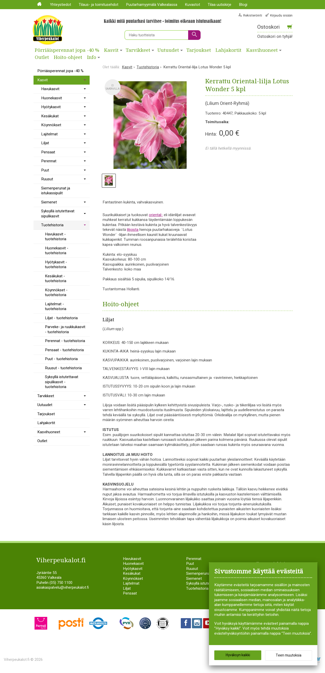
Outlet (42, 57)
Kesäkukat (50, 116)
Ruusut (47, 179)
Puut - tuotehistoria (61, 359)
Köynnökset (51, 125)
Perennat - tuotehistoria (65, 341)
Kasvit (111, 50)
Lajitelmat (49, 134)
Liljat (45, 143)
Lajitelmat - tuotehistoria (55, 306)
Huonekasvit (51, 98)
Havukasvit (50, 89)
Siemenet (49, 202)
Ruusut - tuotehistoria (63, 368)
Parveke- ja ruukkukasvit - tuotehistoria (65, 329)
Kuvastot (192, 4)
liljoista (132, 229)
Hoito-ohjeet (68, 57)
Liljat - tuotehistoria (61, 318)
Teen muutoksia (288, 655)
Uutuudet (168, 50)
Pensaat (48, 152)
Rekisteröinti (252, 15)
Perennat (48, 161)
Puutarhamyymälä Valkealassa (151, 4)
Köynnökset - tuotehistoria (56, 292)
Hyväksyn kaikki (238, 655)
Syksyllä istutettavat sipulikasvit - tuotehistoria (61, 382)
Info (91, 57)
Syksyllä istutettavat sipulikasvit (57, 213)
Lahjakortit (228, 50)
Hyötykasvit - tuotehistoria (56, 264)
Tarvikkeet (138, 50)
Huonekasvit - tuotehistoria (56, 250)
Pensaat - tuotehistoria (64, 350)
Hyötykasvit (51, 107)
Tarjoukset (198, 50)
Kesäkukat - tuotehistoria (55, 278)
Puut (45, 170)
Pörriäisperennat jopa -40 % (67, 50)
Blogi (243, 4)
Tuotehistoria (52, 225)
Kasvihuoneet (262, 50)
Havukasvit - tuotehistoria (55, 236)
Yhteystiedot (60, 4)
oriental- (156, 215)
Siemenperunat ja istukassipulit (55, 190)
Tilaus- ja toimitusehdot (98, 4)
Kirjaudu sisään (281, 15)
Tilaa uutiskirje (219, 4)
